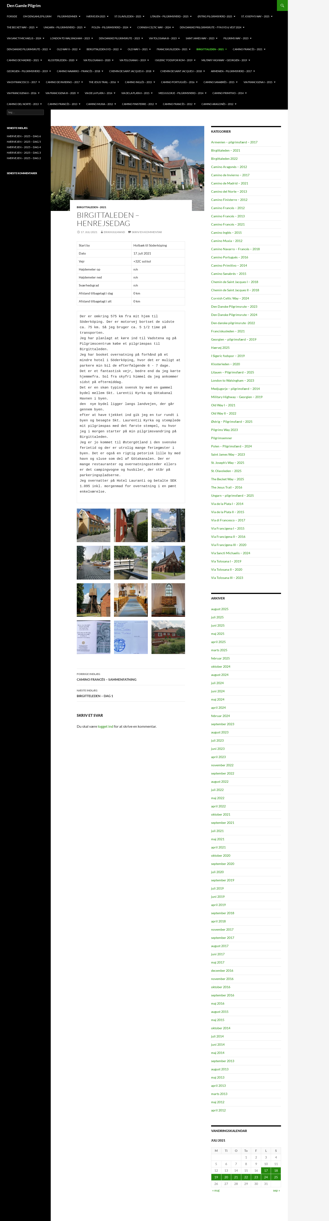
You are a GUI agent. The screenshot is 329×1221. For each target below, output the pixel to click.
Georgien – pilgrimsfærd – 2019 (233, 339)
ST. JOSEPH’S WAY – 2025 (255, 16)
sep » (276, 1190)
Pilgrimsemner (221, 438)
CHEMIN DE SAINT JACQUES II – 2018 (130, 71)
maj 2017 (217, 962)
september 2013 (222, 1061)
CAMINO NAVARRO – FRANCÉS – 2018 (78, 71)
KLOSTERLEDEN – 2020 (61, 60)
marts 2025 (219, 650)
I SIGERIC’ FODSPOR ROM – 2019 (173, 60)
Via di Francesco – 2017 (228, 520)
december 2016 (222, 970)
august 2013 (219, 1069)
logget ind (105, 726)
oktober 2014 (220, 1028)
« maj (216, 1190)
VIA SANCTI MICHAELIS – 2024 (24, 38)
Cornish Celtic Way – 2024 (230, 298)
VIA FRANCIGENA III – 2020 (60, 93)
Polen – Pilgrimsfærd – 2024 (231, 446)
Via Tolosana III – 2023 (227, 578)
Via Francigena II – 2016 (228, 536)
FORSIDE (12, 16)
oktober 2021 (220, 814)
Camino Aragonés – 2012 (229, 167)
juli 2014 (217, 1036)
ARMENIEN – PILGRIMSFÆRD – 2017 (231, 71)
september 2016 (222, 995)
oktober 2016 (220, 987)
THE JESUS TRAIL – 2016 (102, 82)
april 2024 (218, 707)
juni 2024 (218, 691)
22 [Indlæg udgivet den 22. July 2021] (246, 1177)
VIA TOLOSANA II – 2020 (96, 60)
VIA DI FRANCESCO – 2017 (22, 82)
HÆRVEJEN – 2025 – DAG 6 (24, 136)
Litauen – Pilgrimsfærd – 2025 (232, 372)
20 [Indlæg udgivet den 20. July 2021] (226, 1177)
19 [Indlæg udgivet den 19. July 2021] (216, 1177)
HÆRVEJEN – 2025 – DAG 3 (24, 152)
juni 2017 (218, 954)
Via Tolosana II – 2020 (226, 569)
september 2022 (222, 773)
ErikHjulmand (114, 232)
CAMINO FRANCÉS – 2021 (247, 49)
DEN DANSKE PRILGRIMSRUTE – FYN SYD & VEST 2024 (210, 27)
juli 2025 (217, 617)
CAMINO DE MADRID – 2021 (23, 60)
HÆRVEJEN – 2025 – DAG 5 (24, 141)
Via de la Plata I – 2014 (227, 504)
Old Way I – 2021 (223, 405)
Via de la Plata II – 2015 (227, 512)
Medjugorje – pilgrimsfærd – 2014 (235, 389)
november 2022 (222, 765)
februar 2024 (220, 716)
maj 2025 (217, 633)
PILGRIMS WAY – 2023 (235, 38)
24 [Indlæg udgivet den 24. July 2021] (266, 1177)
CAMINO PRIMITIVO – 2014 (228, 93)
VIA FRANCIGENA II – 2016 (21, 93)
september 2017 (222, 938)
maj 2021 (217, 839)
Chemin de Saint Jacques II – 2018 (235, 290)
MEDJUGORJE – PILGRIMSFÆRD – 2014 (181, 93)
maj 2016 (217, 1003)
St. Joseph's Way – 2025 (227, 463)
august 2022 (219, 781)
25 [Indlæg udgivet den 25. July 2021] (276, 1177)
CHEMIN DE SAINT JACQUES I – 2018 (181, 71)
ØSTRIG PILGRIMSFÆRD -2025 (215, 16)
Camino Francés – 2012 (228, 208)
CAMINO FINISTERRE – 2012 (138, 103)
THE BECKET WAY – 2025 (20, 27)
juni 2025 (218, 625)
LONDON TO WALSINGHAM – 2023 (70, 38)
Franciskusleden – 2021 (228, 331)
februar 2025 (220, 658)
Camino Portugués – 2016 (229, 257)
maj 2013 (217, 1077)
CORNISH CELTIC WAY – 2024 (154, 27)
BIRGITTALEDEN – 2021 (210, 49)
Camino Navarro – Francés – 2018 (235, 249)
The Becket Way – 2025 (227, 479)
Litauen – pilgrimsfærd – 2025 (169, 16)
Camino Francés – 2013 (228, 216)
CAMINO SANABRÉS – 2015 (219, 82)
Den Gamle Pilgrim (24, 5)
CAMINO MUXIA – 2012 (99, 103)
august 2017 (219, 946)
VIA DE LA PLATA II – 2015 (135, 93)
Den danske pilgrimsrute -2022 (233, 323)
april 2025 (218, 642)
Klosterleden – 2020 (225, 364)
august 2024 (219, 675)
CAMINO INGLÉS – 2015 (138, 82)
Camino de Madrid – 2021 (229, 183)
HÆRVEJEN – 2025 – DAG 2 (24, 158)
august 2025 (219, 609)
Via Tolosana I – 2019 (226, 561)
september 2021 (222, 823)
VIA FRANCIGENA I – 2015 (258, 82)
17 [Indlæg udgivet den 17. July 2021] (266, 1170)
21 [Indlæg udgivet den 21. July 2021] (236, 1177)
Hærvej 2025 (220, 347)
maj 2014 (217, 1053)
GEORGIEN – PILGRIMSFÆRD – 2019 (27, 71)
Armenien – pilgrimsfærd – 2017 (234, 142)
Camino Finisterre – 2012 (229, 200)
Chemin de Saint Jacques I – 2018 (234, 282)
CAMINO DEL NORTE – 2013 (23, 103)
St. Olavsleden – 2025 (226, 471)
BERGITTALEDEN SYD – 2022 (103, 49)
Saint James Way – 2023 (200, 38)
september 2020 (222, 864)
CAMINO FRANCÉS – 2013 (62, 103)
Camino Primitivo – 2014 (229, 265)
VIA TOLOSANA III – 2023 (163, 38)
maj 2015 (217, 1020)
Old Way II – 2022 (223, 413)
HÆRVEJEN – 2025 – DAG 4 (24, 147)
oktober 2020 (220, 855)
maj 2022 (217, 798)
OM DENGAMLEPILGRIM (37, 16)
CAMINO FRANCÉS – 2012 (177, 103)
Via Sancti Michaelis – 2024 (230, 553)
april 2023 (218, 757)
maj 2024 (217, 699)
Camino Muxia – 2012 (226, 241)
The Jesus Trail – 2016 (226, 487)
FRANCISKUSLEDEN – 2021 (172, 49)
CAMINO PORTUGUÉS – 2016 (177, 82)
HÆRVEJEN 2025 (95, 16)
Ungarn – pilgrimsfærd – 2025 (63, 27)
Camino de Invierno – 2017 (230, 175)
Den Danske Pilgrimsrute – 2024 (234, 315)
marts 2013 (219, 1094)
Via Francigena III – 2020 (228, 545)
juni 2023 (218, 749)
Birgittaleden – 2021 (225, 150)
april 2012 (218, 1110)
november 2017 (222, 929)
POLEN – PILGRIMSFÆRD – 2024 (110, 27)
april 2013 (218, 1085)
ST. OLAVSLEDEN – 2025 (127, 16)
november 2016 (222, 979)
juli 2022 (217, 790)
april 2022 (218, 806)
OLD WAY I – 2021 (138, 49)
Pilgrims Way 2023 (224, 430)
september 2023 (222, 724)
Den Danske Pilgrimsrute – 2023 (119, 38)
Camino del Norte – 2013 (229, 191)
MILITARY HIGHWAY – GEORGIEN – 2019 (224, 60)
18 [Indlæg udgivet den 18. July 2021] (276, 1170)
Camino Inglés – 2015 (226, 232)
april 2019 (218, 905)
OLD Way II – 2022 (67, 49)
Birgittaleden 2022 (224, 158)
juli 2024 (217, 683)
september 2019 (222, 880)
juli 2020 (217, 872)
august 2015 (219, 1012)
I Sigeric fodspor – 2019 (228, 356)
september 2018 (222, 913)
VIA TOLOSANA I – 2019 (132, 60)
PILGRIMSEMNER (67, 16)
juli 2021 (217, 831)
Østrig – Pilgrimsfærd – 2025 (231, 421)
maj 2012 (217, 1102)
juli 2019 (217, 888)
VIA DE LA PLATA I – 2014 (98, 93)
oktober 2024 (220, 666)
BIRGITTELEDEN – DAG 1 (131, 693)
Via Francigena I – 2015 (227, 528)
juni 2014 (218, 1044)
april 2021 (218, 847)
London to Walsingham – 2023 (232, 380)
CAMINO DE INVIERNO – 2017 (63, 82)
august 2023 (219, 732)
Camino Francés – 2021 (228, 224)
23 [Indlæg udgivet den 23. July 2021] (256, 1177)
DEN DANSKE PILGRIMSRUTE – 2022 (27, 49)
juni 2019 (218, 896)
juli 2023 (217, 740)
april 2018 (218, 921)
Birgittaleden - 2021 (91, 207)
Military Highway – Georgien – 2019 (237, 397)
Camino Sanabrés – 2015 (228, 274)
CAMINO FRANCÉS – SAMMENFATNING (131, 676)
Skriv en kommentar (147, 232)
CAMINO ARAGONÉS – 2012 (217, 103)
